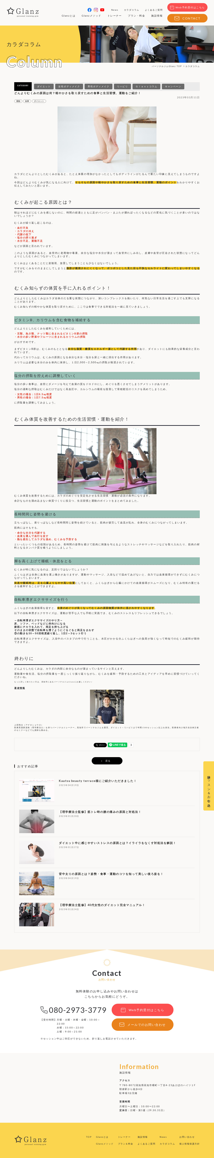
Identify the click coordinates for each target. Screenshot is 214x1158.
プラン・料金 (136, 15)
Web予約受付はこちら (190, 7)
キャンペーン (173, 86)
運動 (18, 101)
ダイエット (44, 86)
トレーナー (114, 15)
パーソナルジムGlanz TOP (167, 66)
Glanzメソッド (91, 15)
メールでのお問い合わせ (146, 1024)
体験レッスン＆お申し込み (209, 789)
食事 (27, 101)
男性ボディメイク (98, 86)
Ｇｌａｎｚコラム (146, 86)
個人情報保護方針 (189, 1143)
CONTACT (191, 18)
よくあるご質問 (154, 10)
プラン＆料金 (125, 1143)
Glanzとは (69, 15)
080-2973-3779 (78, 1010)
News (114, 10)
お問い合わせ (187, 1137)
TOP (89, 1137)
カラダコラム (131, 10)
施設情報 (157, 15)
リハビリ (122, 86)
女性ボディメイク (69, 86)
